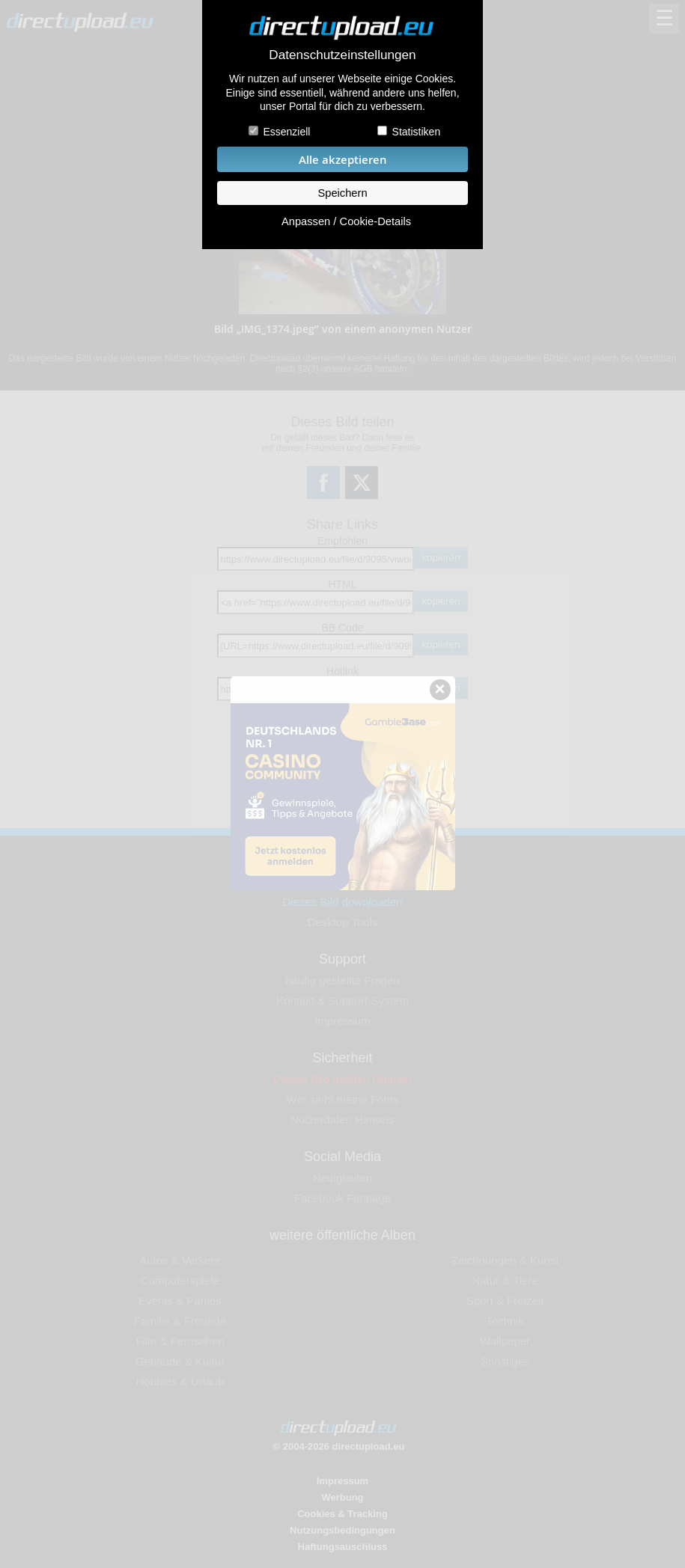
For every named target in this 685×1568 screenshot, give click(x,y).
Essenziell (286, 132)
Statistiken (416, 132)
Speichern (342, 193)
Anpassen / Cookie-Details (346, 221)
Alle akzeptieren (343, 160)
